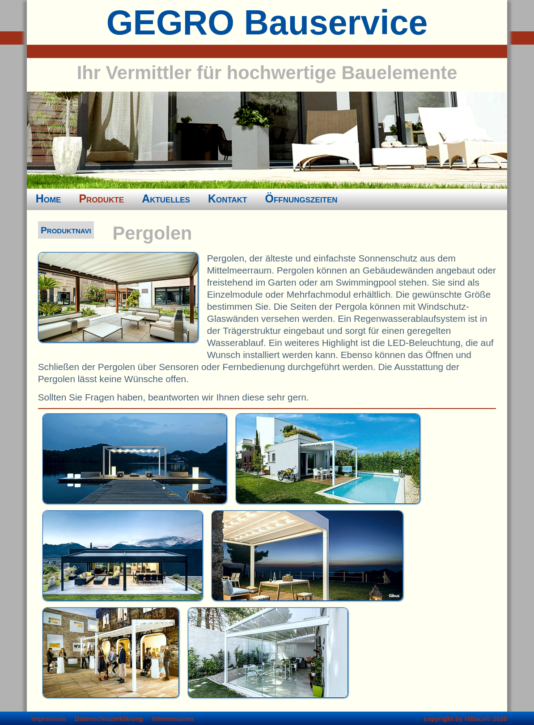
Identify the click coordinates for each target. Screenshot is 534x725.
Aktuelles (166, 198)
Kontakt (227, 198)
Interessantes (173, 718)
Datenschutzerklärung (109, 718)
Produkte (101, 198)
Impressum (48, 718)
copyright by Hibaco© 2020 (465, 718)
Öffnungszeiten (301, 198)
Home (48, 198)
